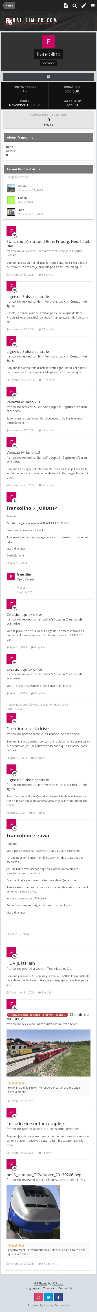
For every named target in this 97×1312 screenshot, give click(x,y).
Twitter (48, 1297)
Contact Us (65, 1288)
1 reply (45, 1153)
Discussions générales (63, 1129)
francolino (19, 508)
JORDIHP (47, 508)
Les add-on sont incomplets (36, 1123)
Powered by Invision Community (48, 1305)
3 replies (45, 992)
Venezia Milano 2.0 (23, 402)
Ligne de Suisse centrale (28, 296)
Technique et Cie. (59, 968)
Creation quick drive (24, 614)
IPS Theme (40, 1283)
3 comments (48, 1263)
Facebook (58, 1297)
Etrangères (69, 1024)
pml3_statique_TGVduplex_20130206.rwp (44, 1174)
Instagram (38, 1297)
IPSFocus (57, 1283)
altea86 (22, 186)
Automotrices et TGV (70, 1179)
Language (32, 1288)
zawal (44, 836)
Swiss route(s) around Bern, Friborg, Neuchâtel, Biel (48, 243)
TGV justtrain (21, 963)
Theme (48, 1288)
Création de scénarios (63, 734)
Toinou (22, 198)
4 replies (38, 647)
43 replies (47, 430)
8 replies (46, 274)
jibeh (21, 210)
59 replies (47, 329)
